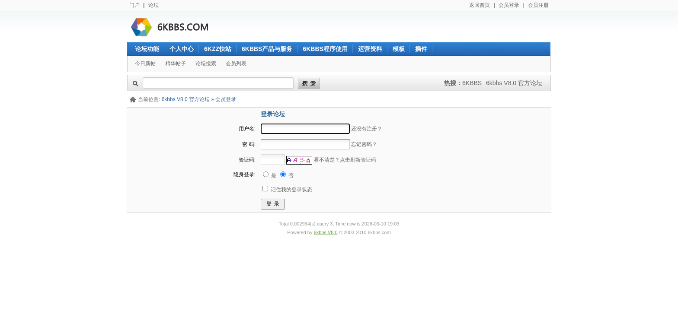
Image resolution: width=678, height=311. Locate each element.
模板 (399, 48)
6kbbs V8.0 (326, 232)
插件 (421, 48)
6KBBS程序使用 (325, 48)
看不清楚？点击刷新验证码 (345, 160)
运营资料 (370, 48)
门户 (134, 5)
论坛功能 (147, 48)
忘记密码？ (364, 144)
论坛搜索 (205, 63)
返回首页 (479, 5)
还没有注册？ (366, 129)
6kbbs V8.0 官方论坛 (514, 82)
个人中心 (182, 48)
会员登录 (509, 5)
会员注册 (538, 5)
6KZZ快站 (217, 48)
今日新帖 (145, 63)
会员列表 (236, 63)
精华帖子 (175, 63)
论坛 (153, 5)
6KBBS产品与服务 (267, 48)
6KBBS (472, 82)
